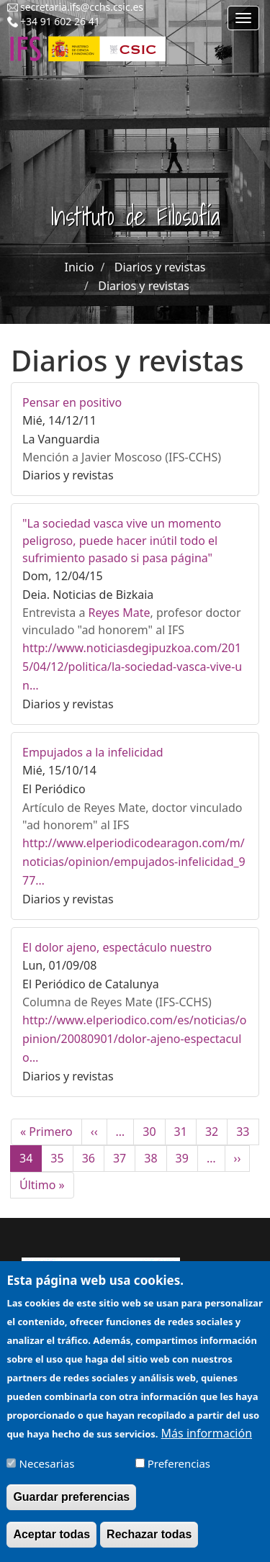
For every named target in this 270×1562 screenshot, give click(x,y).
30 (154, 1131)
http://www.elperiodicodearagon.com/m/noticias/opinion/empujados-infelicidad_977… (134, 861)
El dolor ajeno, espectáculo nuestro (117, 947)
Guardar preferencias (71, 1507)
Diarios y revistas (160, 267)
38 (155, 1158)
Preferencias (179, 1473)
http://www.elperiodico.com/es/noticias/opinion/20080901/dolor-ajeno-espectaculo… (134, 1038)
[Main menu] (243, 18)
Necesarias (47, 1473)
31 (185, 1131)
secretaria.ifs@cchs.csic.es (81, 7)
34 (30, 1161)
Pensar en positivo (72, 402)
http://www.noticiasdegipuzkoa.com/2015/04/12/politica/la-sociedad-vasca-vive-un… (132, 666)
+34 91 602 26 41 (60, 21)
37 (124, 1158)
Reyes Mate (119, 612)
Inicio (79, 267)
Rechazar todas (149, 1544)
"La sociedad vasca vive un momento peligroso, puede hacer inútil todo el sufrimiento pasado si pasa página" (121, 540)
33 (247, 1131)
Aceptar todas (51, 1544)
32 (216, 1131)
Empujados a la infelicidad (92, 752)
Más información (206, 1443)
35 (61, 1158)
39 (187, 1158)
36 (93, 1158)
